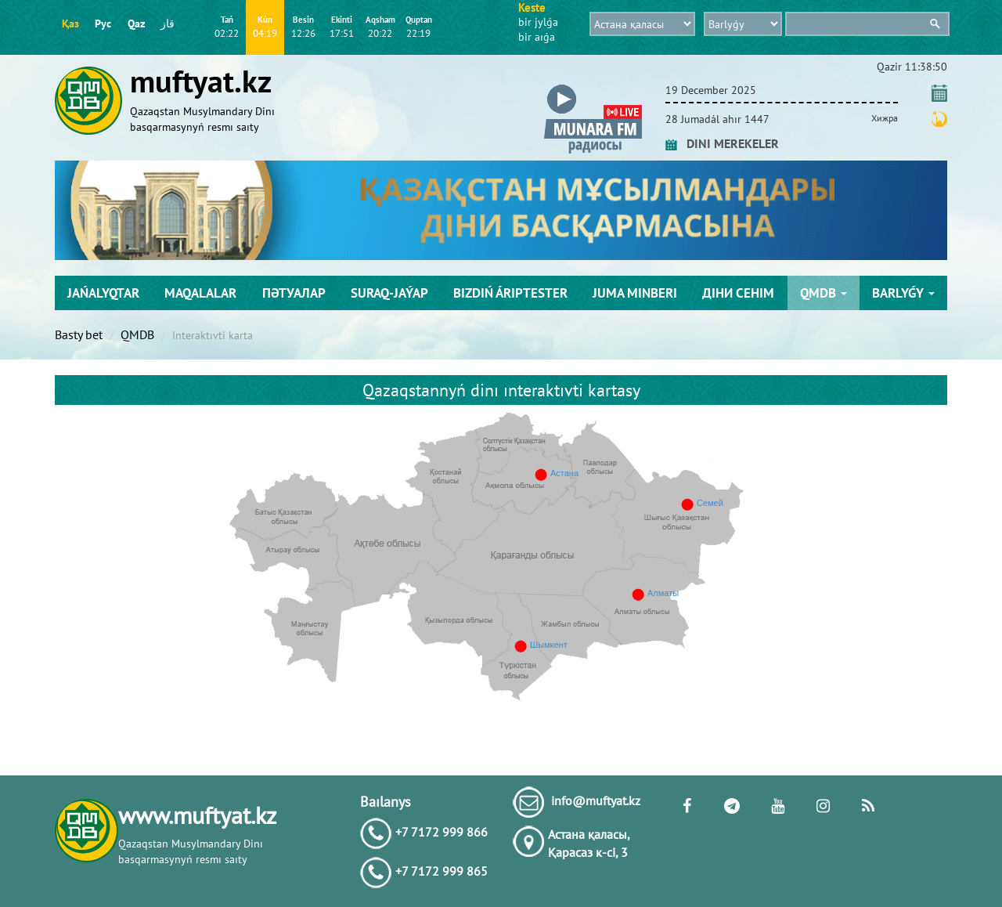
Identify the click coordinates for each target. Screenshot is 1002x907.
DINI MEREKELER (722, 143)
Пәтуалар (294, 293)
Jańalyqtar (103, 293)
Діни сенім (738, 293)
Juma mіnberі (635, 293)
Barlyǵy (903, 293)
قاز (167, 23)
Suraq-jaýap (389, 293)
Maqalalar (200, 293)
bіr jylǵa (538, 22)
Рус (103, 23)
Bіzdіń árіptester (510, 293)
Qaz (136, 23)
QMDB (823, 293)
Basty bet (79, 334)
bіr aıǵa (536, 37)
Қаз (70, 23)
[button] (593, 87)
